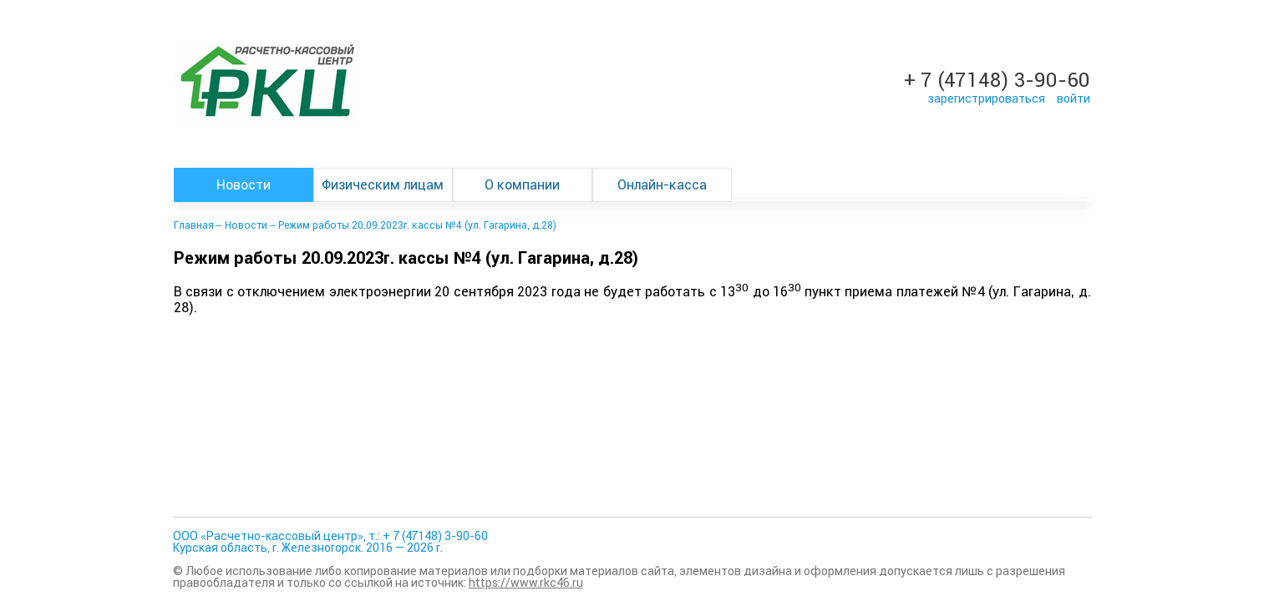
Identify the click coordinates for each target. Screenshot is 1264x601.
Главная (194, 225)
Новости (243, 185)
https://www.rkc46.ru (526, 582)
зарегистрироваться (986, 98)
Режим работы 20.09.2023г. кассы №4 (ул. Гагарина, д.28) (417, 225)
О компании (522, 185)
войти (1073, 98)
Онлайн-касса (662, 185)
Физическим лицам (383, 185)
